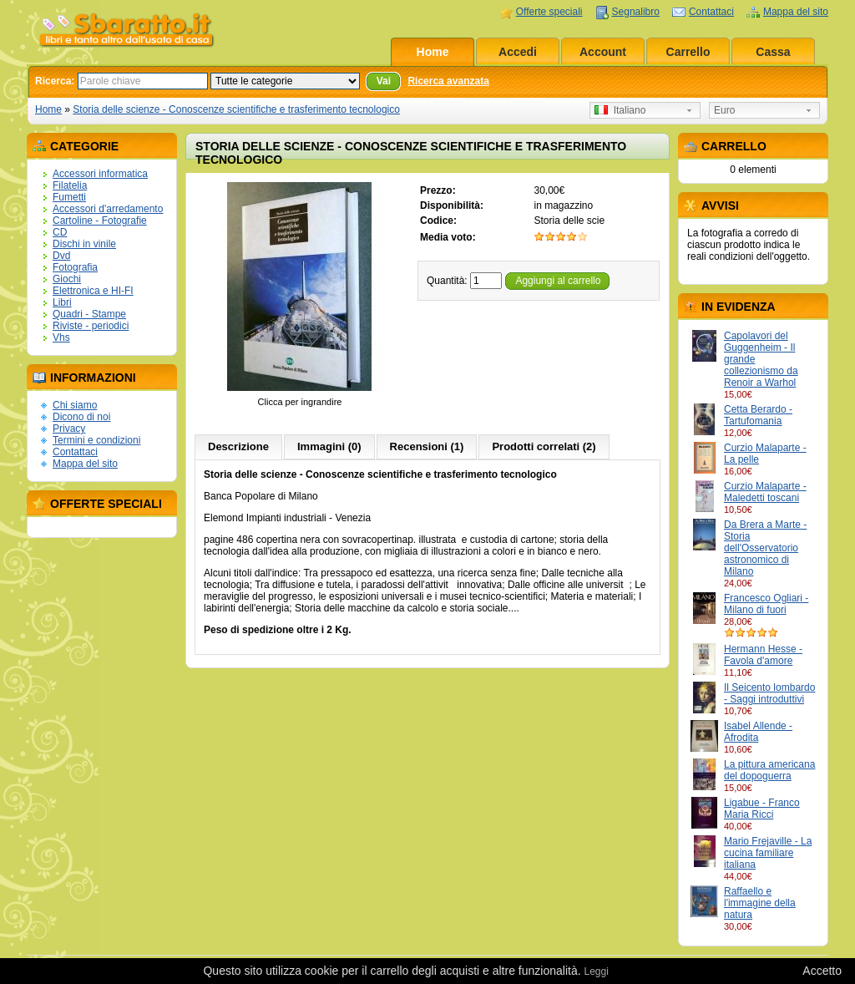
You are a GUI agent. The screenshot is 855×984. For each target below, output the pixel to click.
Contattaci (711, 12)
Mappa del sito (795, 12)
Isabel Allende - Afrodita (758, 731)
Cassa (773, 51)
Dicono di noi (81, 417)
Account (602, 51)
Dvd (61, 255)
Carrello (688, 51)
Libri (62, 302)
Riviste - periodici (91, 326)
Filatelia (70, 185)
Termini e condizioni (96, 440)
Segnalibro (636, 12)
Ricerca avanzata (447, 81)
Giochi (67, 279)
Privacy (69, 428)
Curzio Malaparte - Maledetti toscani (765, 492)
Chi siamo (75, 405)
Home (433, 51)
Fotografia (75, 267)
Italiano (619, 110)
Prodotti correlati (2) (543, 446)
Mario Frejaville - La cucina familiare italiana (768, 852)
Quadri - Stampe (89, 314)
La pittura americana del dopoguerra (769, 770)
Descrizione (238, 446)
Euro (724, 110)
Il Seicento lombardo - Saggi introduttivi (769, 693)
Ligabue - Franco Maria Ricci (762, 808)
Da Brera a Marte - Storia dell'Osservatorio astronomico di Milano (765, 548)
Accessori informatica (100, 174)
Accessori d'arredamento (108, 209)
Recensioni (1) (427, 446)
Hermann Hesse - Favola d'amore (763, 655)
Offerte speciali (549, 12)
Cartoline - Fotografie (100, 220)
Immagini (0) (329, 446)
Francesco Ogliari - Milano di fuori (766, 604)
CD (60, 232)
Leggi (596, 971)
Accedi (517, 51)
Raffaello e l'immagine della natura (760, 903)
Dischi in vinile (84, 244)
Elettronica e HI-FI (93, 291)
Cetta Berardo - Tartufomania (758, 415)
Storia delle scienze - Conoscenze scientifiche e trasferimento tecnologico (236, 109)
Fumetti (69, 197)
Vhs (61, 337)
